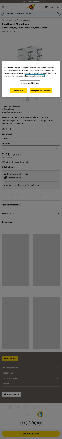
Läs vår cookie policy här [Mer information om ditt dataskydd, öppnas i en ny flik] (34, 76)
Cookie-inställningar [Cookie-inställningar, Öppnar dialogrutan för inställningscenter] (30, 83)
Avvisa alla (18, 90)
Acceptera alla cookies (41, 90)
